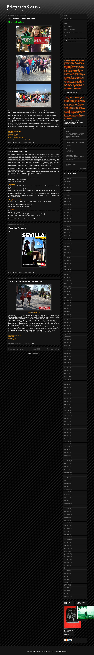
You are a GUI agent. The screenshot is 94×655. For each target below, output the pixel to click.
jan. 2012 (66, 432)
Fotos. (66, 23)
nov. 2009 (67, 506)
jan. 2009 (66, 534)
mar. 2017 (67, 297)
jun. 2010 (66, 486)
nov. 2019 (67, 235)
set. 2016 (66, 308)
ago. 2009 (67, 514)
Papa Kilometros (71, 155)
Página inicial (36, 349)
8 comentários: (27, 142)
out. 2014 (66, 348)
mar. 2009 (67, 528)
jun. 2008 (66, 554)
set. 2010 (66, 477)
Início (65, 15)
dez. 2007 (67, 571)
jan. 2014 (66, 370)
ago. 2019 (67, 243)
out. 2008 (66, 542)
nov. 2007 (67, 573)
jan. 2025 (66, 179)
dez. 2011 (67, 435)
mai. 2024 (67, 190)
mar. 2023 (67, 195)
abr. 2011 (66, 458)
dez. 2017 (67, 277)
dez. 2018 (67, 258)
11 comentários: (28, 218)
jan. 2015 (66, 342)
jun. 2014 (66, 356)
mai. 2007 (67, 590)
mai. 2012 (67, 421)
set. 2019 (66, 241)
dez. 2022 (67, 201)
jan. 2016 (66, 322)
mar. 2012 (67, 427)
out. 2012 (66, 410)
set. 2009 (66, 511)
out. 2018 (66, 260)
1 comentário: (27, 343)
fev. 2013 (66, 398)
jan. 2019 (66, 255)
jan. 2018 (66, 274)
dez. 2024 (67, 181)
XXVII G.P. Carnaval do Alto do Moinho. (26, 281)
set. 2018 (66, 263)
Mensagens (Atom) (37, 353)
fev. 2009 (66, 531)
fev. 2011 (66, 463)
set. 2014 (66, 351)
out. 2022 (66, 207)
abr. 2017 (66, 294)
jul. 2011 (66, 449)
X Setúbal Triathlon (71, 164)
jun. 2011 (66, 452)
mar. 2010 (67, 494)
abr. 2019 (66, 252)
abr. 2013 (66, 393)
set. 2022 (66, 210)
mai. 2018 (67, 266)
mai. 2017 (67, 291)
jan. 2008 (66, 568)
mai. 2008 (67, 556)
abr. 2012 (66, 424)
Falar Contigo (69, 150)
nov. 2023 (67, 193)
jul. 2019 (66, 246)
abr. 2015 (66, 339)
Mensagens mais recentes (16, 349)
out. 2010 (66, 475)
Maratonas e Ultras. (69, 29)
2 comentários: (27, 272)
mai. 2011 (67, 455)
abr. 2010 (66, 492)
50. (65, 35)
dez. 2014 (67, 345)
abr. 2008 (66, 559)
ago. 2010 (67, 480)
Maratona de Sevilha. (17, 151)
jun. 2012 (66, 418)
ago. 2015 (67, 334)
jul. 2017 (66, 286)
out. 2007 (66, 576)
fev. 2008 (66, 565)
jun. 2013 (66, 387)
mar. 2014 (67, 365)
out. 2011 (66, 441)
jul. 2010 (66, 483)
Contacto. (67, 21)
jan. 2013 (66, 401)
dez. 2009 (67, 503)
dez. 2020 (67, 215)
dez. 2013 (67, 373)
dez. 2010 (67, 469)
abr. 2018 (66, 269)
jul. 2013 (66, 384)
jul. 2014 (66, 353)
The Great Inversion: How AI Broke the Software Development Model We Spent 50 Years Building (75, 134)
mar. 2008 (67, 562)
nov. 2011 (67, 438)
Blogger (65, 651)
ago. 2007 (67, 582)
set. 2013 (66, 382)
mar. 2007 (67, 596)
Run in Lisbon (70, 163)
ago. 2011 (67, 446)
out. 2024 (66, 187)
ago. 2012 (67, 415)
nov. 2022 (67, 204)
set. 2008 (66, 545)
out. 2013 (66, 379)
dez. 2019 (67, 232)
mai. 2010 (67, 489)
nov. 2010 (67, 472)
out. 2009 (66, 509)
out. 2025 (66, 176)
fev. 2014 (66, 368)
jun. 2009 (66, 520)
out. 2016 (66, 305)
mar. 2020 (67, 227)
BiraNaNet (69, 149)
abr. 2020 (66, 224)
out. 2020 (66, 218)
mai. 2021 (67, 212)
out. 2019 (66, 238)
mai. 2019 (67, 249)
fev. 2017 (66, 300)
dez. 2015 (67, 325)
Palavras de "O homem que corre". (73, 32)
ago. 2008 (67, 548)
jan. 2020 (66, 229)
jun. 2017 (66, 288)
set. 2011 (66, 444)
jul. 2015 (66, 336)
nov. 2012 (67, 407)
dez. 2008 (67, 537)
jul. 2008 (66, 551)
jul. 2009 (66, 517)
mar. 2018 (67, 272)
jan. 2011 (66, 466)
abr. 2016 (66, 314)
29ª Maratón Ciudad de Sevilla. (22, 19)
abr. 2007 (66, 593)
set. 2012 (66, 413)
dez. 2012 (67, 404)
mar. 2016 (67, 317)
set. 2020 (66, 221)
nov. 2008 (67, 539)
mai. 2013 (67, 390)
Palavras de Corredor (24, 6)
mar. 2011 (67, 461)
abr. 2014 (66, 362)
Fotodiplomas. (68, 26)
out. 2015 (66, 328)
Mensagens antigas (53, 349)
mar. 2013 (67, 396)
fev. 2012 (66, 430)
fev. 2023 (66, 198)
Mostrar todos (83, 168)
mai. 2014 (67, 359)
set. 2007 (66, 579)
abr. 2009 (66, 525)
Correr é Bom (70, 141)
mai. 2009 (67, 523)
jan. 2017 (66, 303)
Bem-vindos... (68, 18)
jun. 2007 (66, 587)
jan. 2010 (66, 500)
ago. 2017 (67, 283)
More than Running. (17, 228)
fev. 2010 (66, 497)
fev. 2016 (66, 320)
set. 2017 (66, 280)
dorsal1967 (69, 131)
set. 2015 (66, 331)
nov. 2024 (67, 184)
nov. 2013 (67, 376)
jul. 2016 (66, 311)
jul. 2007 (66, 585)
